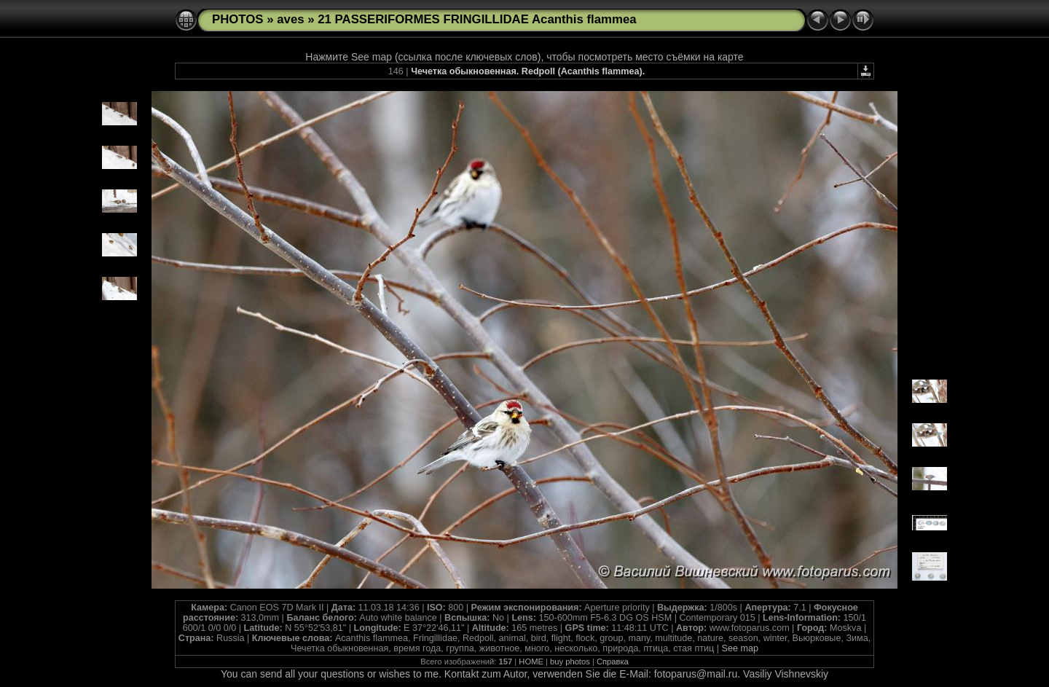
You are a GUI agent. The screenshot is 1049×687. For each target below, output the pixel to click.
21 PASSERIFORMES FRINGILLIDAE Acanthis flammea (477, 19)
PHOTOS (238, 19)
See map (740, 648)
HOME (531, 661)
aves (290, 19)
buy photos (570, 661)
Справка (613, 661)
